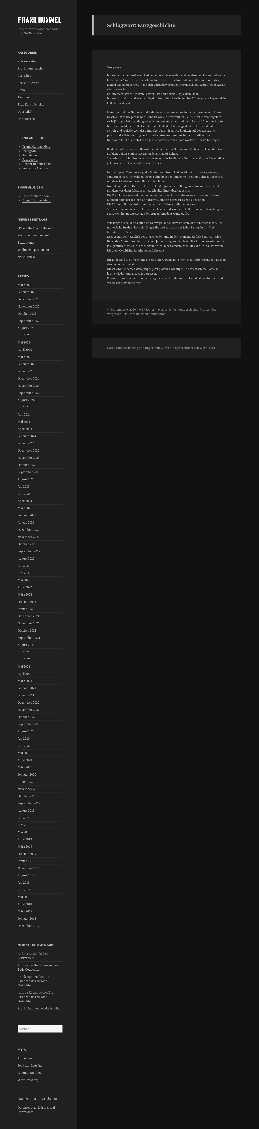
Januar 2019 (26, 861)
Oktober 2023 (27, 465)
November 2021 (29, 623)
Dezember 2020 (28, 702)
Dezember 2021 (28, 616)
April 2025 (25, 350)
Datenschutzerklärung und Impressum (134, 348)
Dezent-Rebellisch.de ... (38, 164)
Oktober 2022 (27, 544)
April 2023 (25, 501)
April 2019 (25, 839)
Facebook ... (30, 159)
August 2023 (26, 479)
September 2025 (29, 321)
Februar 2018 (27, 919)
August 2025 (26, 328)
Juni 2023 (24, 494)
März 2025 (25, 357)
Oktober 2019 (27, 796)
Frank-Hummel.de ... (36, 147)
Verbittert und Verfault (34, 235)
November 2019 (29, 789)
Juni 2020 (24, 746)
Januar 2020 (26, 782)
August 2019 (26, 810)
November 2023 (29, 458)
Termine (24, 97)
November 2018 (29, 868)
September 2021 (29, 638)
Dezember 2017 (28, 926)
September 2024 (29, 393)
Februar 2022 (27, 602)
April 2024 (25, 429)
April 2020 (25, 760)
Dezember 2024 (28, 378)
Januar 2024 (26, 443)
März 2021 (25, 681)
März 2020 (25, 767)
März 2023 (25, 508)
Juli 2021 (24, 652)
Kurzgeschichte (187, 309)
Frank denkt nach (30, 68)
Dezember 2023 (28, 450)
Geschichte (168, 309)
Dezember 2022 (28, 530)
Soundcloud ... (32, 155)
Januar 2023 (26, 522)
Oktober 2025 (27, 314)
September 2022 (29, 551)
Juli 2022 (24, 566)
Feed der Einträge (30, 1065)
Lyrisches (24, 76)
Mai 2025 (24, 342)
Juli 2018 (24, 883)
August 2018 (26, 875)
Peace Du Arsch (28, 83)
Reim (21, 90)
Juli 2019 (24, 818)
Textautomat (26, 242)
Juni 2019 (24, 825)
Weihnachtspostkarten (33, 250)
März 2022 (25, 594)
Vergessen (115, 67)
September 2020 (29, 724)
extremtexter (27, 61)
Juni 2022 (24, 573)
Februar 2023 (27, 515)
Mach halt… (52, 1008)
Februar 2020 (27, 774)
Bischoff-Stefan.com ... (37, 196)
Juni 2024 (24, 414)
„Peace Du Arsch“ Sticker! (35, 228)
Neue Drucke (27, 257)
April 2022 (25, 587)
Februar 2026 (27, 292)
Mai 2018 (24, 897)
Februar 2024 (27, 436)
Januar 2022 (26, 609)
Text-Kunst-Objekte (31, 104)
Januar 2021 (26, 695)
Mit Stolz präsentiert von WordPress (190, 348)
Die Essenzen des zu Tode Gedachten (33, 981)
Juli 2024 (24, 407)
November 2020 (29, 710)
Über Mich (25, 112)
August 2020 (26, 731)
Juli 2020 (24, 738)
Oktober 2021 (27, 630)
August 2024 (26, 400)
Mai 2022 (24, 580)
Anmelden (25, 1058)
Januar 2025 (26, 371)
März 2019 (25, 847)
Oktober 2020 (27, 717)
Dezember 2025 (28, 299)
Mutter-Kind (208, 309)
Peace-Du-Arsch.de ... (36, 168)
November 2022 (29, 537)
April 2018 (25, 904)
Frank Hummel (28, 977)
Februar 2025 (27, 364)
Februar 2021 (27, 688)
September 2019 (29, 803)
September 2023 (29, 472)
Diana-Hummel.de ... (36, 200)
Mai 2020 (24, 753)
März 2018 (25, 911)
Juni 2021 (24, 659)
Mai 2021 (24, 666)
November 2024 (29, 386)
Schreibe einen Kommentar (146, 314)
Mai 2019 (24, 832)
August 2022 (26, 558)
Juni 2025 (24, 335)
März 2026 (25, 285)
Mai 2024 (24, 422)
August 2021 (26, 645)
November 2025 (29, 306)
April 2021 (25, 674)
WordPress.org (28, 1080)
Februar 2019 (27, 854)
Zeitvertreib (26, 958)
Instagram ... (31, 151)
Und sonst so (26, 119)
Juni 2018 (24, 890)
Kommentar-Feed (30, 1073)
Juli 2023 (24, 486)
